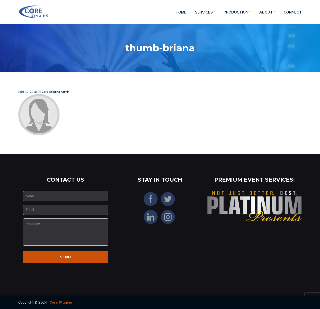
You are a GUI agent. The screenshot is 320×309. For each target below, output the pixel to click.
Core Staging (60, 302)
